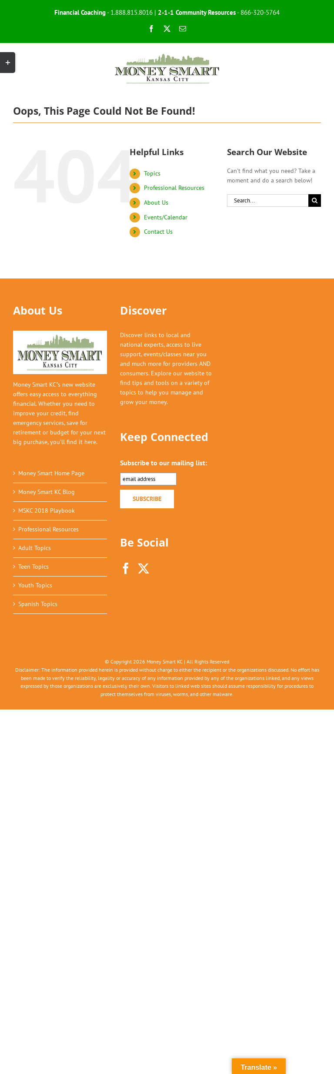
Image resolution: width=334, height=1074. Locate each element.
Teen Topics (33, 566)
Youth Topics (35, 585)
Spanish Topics (37, 604)
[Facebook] (125, 568)
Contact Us (158, 231)
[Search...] (267, 200)
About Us (156, 202)
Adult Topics (34, 548)
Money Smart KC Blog (46, 492)
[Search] (314, 200)
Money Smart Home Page (51, 473)
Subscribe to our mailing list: (163, 462)
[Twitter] (143, 568)
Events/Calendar (165, 217)
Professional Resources (174, 188)
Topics (152, 173)
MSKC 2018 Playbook (46, 510)
